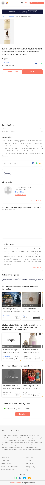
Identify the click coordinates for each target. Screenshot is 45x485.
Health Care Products (10, 280)
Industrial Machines (28, 280)
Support (28, 461)
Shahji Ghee (19, 192)
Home (4, 16)
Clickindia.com (16, 483)
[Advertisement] (22, 99)
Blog (26, 470)
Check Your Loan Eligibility (22, 11)
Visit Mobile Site (8, 470)
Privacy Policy (30, 467)
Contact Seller (12, 72)
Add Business (7, 464)
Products (11, 16)
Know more (37, 268)
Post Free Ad (7, 461)
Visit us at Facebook (10, 467)
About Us (5, 458)
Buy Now (33, 72)
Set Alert (22, 414)
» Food (7, 174)
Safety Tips (29, 458)
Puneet (6, 63)
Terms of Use (30, 464)
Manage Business (37, 3)
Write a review (36, 200)
